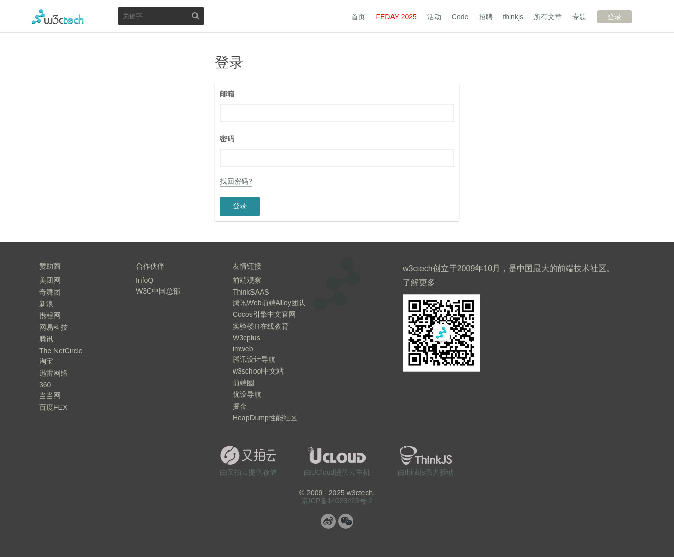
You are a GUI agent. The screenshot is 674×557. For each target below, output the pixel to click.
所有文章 (547, 17)
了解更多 (419, 282)
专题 (579, 17)
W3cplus (246, 338)
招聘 (486, 17)
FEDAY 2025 (396, 17)
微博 (328, 521)
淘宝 (46, 361)
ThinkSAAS (251, 292)
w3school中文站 (258, 371)
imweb (243, 348)
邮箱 (227, 94)
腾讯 (46, 339)
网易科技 (53, 327)
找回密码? (236, 181)
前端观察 (247, 280)
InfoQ (144, 280)
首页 (358, 17)
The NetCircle (61, 351)
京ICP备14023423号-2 (337, 501)
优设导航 (247, 394)
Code (460, 17)
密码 (227, 139)
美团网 (50, 280)
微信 (345, 521)
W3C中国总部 (158, 291)
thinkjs (513, 17)
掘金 (240, 406)
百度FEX (53, 407)
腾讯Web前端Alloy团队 (269, 303)
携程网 (50, 315)
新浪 (46, 304)
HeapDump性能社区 (265, 418)
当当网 (50, 395)
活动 (434, 17)
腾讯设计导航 (254, 359)
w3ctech (58, 16)
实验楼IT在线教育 (261, 326)
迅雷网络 (53, 373)
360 (45, 385)
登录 (614, 17)
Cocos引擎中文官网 (264, 314)
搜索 (195, 15)
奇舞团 (50, 292)
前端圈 (243, 383)
